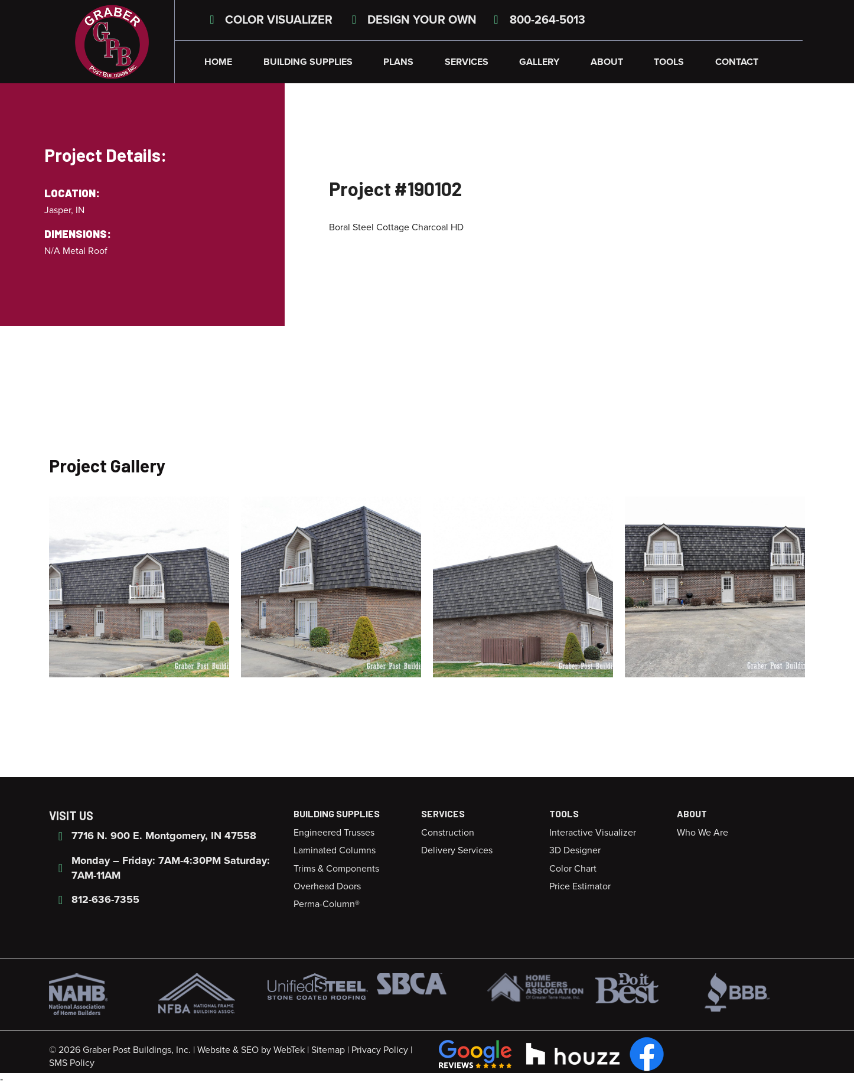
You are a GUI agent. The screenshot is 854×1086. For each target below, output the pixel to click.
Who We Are (702, 833)
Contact (736, 62)
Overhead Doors (327, 886)
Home (218, 62)
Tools (669, 62)
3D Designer (575, 850)
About (607, 62)
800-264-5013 (537, 20)
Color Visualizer (268, 20)
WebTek (289, 1050)
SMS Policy (71, 1063)
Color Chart (573, 869)
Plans (398, 62)
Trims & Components (336, 869)
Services (466, 62)
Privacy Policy (379, 1050)
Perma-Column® (327, 904)
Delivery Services (457, 850)
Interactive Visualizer (592, 833)
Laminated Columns (335, 850)
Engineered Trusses (334, 833)
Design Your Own (412, 20)
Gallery (539, 62)
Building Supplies (308, 62)
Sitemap (328, 1050)
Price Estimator (580, 886)
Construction (447, 833)
